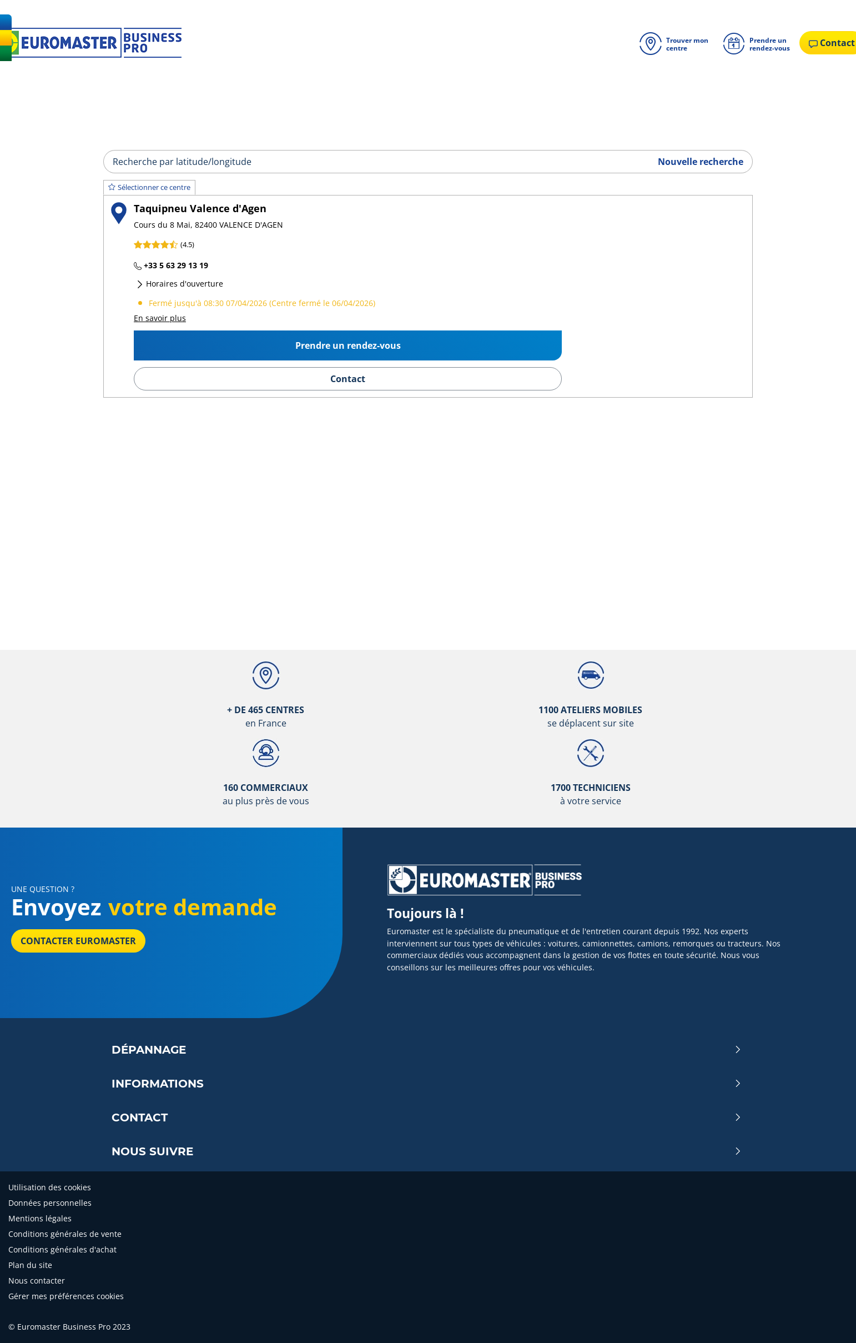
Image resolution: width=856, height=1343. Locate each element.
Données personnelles (50, 1202)
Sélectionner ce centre (149, 187)
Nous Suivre (427, 1151)
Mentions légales (40, 1218)
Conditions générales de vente (65, 1234)
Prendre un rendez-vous (348, 345)
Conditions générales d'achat (62, 1249)
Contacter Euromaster (78, 941)
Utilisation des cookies (49, 1187)
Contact (347, 379)
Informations (427, 1083)
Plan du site (30, 1265)
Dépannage (427, 1049)
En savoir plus (160, 318)
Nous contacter (36, 1280)
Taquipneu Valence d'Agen (200, 208)
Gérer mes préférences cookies (66, 1296)
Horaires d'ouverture (179, 283)
